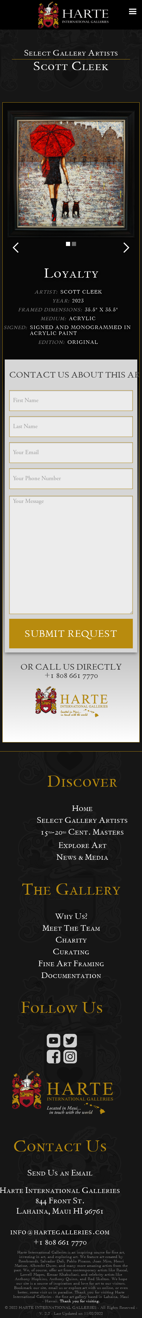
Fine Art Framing (71, 963)
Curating (71, 951)
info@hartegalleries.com (59, 1231)
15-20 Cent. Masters (82, 832)
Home (82, 808)
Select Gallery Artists (82, 820)
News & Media (82, 857)
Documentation (71, 975)
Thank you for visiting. (80, 1301)
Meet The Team (71, 928)
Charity (71, 939)
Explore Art (82, 845)
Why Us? (71, 916)
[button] (133, 15)
